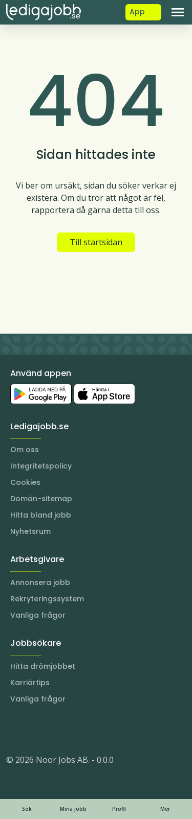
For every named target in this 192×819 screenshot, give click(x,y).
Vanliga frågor (38, 615)
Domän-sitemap (41, 499)
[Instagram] (14, 729)
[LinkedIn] (35, 729)
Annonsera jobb (40, 582)
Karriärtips (30, 682)
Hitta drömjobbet (42, 666)
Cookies (25, 482)
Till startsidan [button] (96, 242)
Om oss (24, 449)
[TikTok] (76, 729)
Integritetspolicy (41, 466)
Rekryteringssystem (47, 599)
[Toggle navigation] (177, 12)
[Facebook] (55, 729)
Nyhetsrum (30, 531)
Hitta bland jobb (40, 515)
